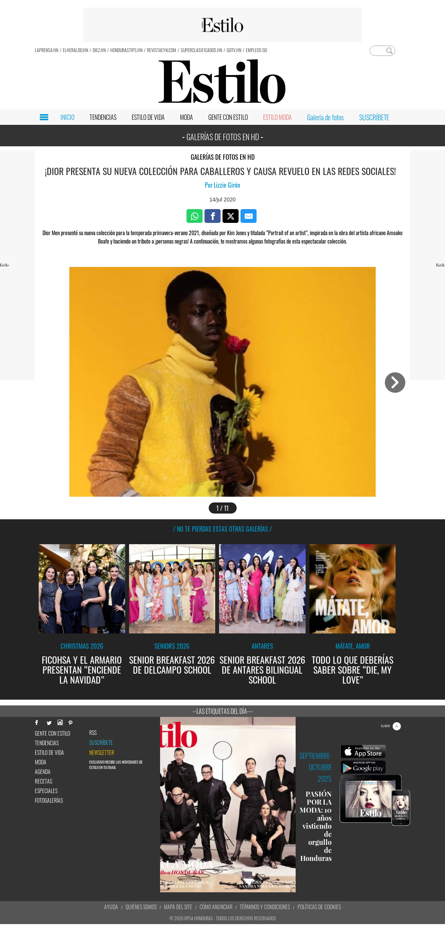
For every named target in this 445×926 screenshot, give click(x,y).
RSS (93, 733)
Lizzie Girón (227, 185)
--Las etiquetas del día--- (223, 711)
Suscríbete (101, 742)
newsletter (101, 752)
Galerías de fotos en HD (223, 157)
